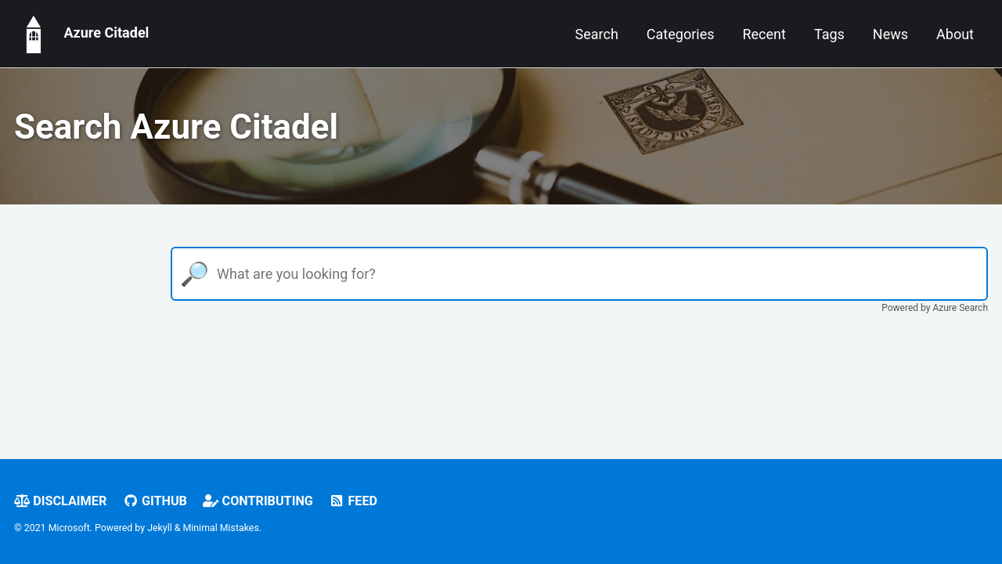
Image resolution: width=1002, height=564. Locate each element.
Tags (829, 34)
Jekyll (159, 527)
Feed (353, 501)
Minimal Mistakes (221, 527)
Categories (681, 34)
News (890, 34)
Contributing (258, 501)
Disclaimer (60, 501)
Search (596, 34)
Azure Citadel (81, 33)
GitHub (155, 501)
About (955, 34)
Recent (763, 34)
